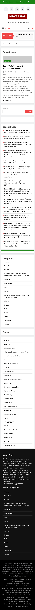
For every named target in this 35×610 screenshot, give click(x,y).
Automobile (7, 262)
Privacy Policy (8, 434)
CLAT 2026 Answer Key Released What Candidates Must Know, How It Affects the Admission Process (17, 145)
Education (7, 279)
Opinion (6, 305)
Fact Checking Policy (10, 406)
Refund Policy (8, 438)
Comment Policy (9, 371)
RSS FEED (7, 441)
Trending (7, 61)
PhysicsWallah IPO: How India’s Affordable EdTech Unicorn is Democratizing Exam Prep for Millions (18, 201)
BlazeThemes (21, 576)
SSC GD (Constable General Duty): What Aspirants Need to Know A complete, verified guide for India (18, 175)
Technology (7, 320)
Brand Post (7, 266)
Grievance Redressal (10, 414)
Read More (7, 100)
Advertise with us (9, 348)
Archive (6, 340)
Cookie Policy (8, 383)
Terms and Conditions (11, 445)
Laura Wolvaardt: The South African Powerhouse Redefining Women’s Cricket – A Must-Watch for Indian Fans (18, 236)
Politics (6, 309)
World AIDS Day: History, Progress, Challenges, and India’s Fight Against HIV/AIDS (15, 183)
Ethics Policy (8, 403)
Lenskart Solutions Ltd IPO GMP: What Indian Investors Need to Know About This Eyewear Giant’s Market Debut (18, 244)
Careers (6, 367)
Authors (6, 360)
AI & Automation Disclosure (12, 356)
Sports (6, 313)
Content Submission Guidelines (13, 379)
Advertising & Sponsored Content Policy (16, 352)
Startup (6, 317)
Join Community (9, 426)
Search (5, 108)
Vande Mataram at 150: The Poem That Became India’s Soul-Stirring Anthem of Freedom (16, 217)
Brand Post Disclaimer (11, 364)
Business (7, 270)
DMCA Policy (8, 395)
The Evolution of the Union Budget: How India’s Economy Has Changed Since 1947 (15, 2)
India (5, 287)
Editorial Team (8, 399)
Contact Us (7, 375)
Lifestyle (6, 301)
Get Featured (8, 410)
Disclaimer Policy (9, 391)
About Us (7, 344)
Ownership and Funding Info (12, 430)
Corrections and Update (11, 387)
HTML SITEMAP (9, 422)
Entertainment (8, 283)
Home (6, 418)
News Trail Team (9, 72)
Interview (6, 291)
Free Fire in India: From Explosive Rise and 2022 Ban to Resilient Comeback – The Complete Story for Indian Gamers (17, 209)
